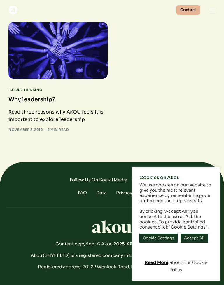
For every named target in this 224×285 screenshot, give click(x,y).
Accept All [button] (194, 238)
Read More (156, 262)
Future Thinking (25, 90)
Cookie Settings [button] (158, 238)
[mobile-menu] (211, 10)
